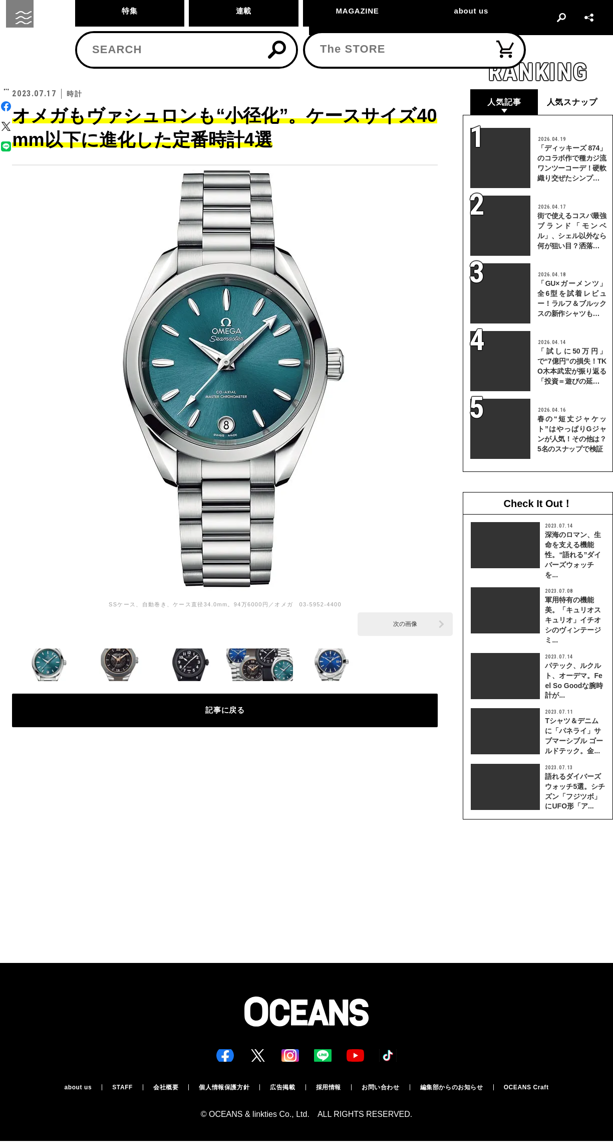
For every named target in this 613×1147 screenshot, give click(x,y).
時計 (48, 63)
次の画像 (405, 623)
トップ (20, 63)
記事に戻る (225, 716)
